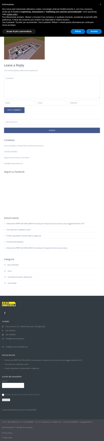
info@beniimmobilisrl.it (15, 338)
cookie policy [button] (12, 14)
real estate (12, 283)
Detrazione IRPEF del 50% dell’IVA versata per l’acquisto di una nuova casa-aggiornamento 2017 (45, 223)
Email (5, 381)
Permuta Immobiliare (15, 242)
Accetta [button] (94, 31)
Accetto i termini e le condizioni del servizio (21, 395)
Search (52, 130)
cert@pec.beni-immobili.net (17, 347)
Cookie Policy (7, 438)
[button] (100, 4)
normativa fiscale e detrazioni (20, 277)
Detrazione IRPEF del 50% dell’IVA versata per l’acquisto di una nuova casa (36, 248)
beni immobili (13, 265)
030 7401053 (10, 330)
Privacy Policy (7, 433)
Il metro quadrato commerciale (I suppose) (23, 235)
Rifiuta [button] (78, 31)
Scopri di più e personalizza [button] (18, 31)
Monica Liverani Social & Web (24, 410)
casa (10, 271)
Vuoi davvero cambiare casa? (18, 229)
